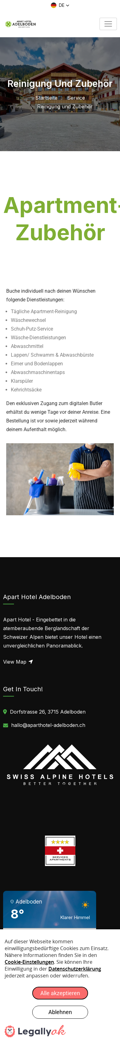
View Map (18, 662)
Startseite (46, 98)
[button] (60, 5)
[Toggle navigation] (108, 24)
